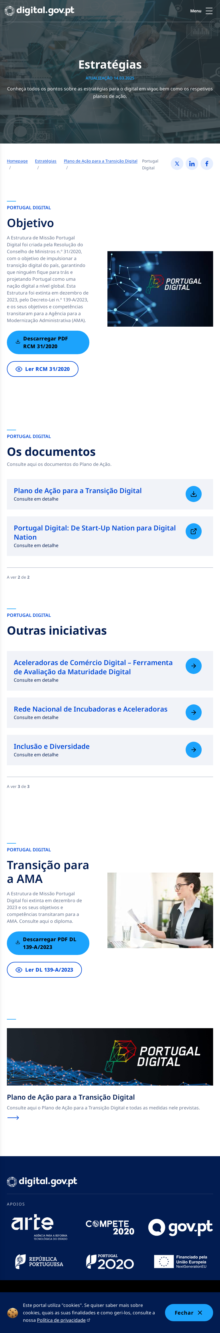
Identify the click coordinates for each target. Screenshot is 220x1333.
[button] (202, 11)
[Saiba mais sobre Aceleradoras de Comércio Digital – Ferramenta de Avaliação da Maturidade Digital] (194, 666)
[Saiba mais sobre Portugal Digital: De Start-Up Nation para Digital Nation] (194, 531)
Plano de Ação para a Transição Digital (101, 161)
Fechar (189, 1312)
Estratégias (45, 161)
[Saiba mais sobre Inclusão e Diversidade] (194, 750)
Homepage (17, 161)
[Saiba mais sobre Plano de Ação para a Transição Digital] (194, 494)
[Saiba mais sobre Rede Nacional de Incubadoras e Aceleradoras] (194, 712)
